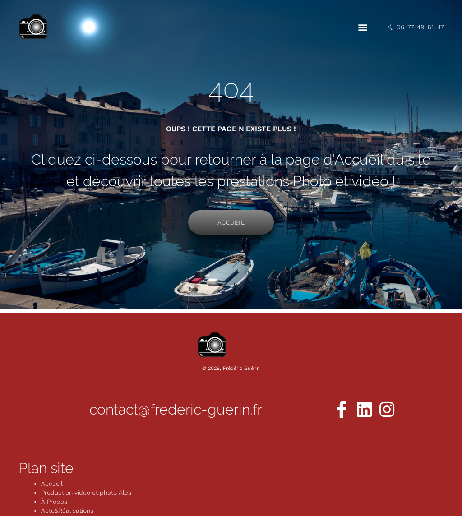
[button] (362, 27)
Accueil (52, 483)
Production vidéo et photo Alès (86, 492)
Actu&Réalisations (67, 510)
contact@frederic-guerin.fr (175, 409)
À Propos (54, 501)
